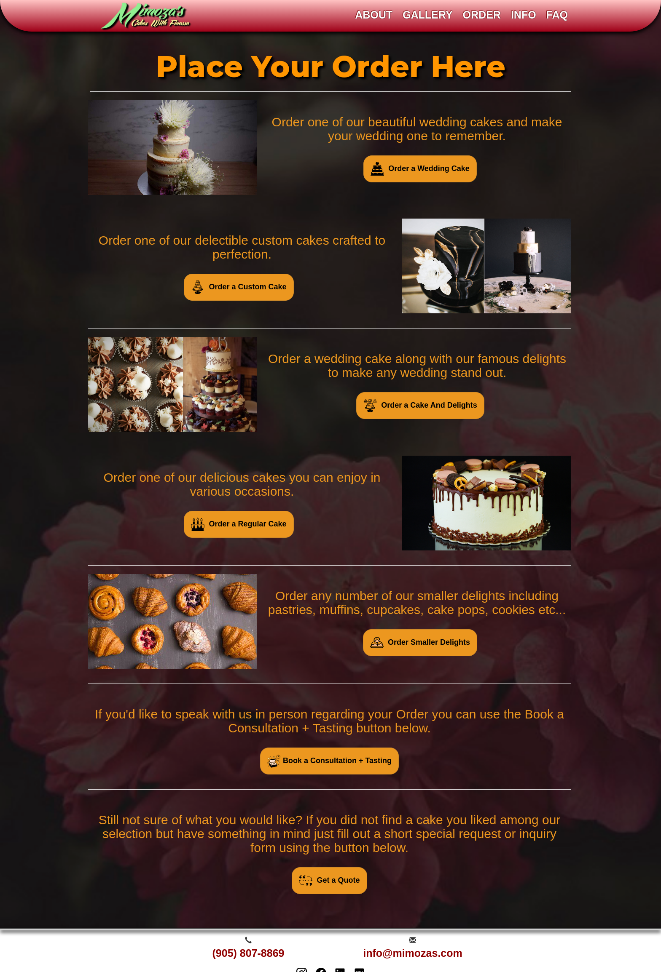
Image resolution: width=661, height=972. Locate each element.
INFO (523, 15)
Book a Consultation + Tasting (329, 761)
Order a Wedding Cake (420, 169)
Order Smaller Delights (420, 642)
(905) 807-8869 (248, 953)
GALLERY (428, 15)
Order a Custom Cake (238, 287)
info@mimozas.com (412, 953)
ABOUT (373, 15)
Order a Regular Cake (238, 524)
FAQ (557, 15)
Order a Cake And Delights (420, 405)
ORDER (482, 15)
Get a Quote (329, 880)
